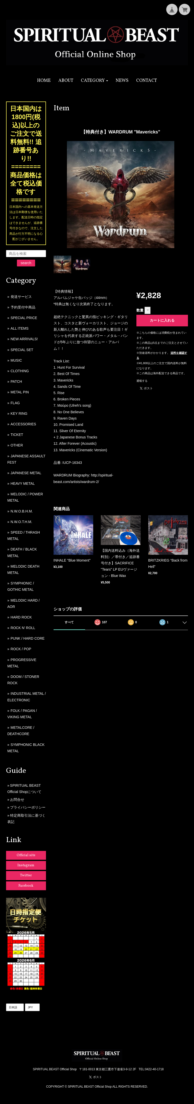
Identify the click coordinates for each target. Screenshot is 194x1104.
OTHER (17, 445)
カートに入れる (162, 320)
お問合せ (17, 800)
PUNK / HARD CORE (28, 638)
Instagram (25, 865)
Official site (26, 855)
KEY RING (19, 413)
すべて (69, 622)
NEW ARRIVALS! (24, 339)
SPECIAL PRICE (24, 318)
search (26, 263)
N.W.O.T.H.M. (21, 522)
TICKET (17, 435)
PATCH (16, 382)
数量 (139, 310)
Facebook (25, 885)
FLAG (15, 403)
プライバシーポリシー (27, 807)
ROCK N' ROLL (23, 628)
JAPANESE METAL (26, 473)
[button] (94, 80)
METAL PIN (20, 392)
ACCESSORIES (23, 424)
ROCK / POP (21, 649)
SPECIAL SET (22, 350)
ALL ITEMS (20, 328)
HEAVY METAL (23, 483)
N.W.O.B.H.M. (22, 511)
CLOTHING (20, 371)
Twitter (26, 875)
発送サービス (21, 297)
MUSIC (16, 360)
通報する (142, 380)
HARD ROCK (21, 617)
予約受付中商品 (23, 307)
